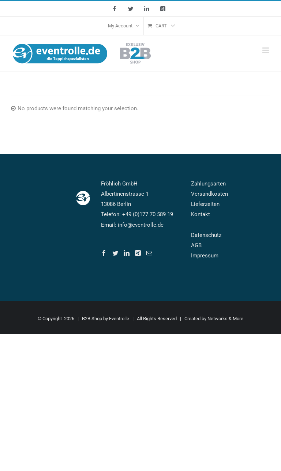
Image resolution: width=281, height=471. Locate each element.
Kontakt (200, 214)
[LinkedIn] (127, 253)
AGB (196, 245)
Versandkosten (209, 194)
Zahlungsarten (208, 183)
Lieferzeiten (205, 204)
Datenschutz (206, 235)
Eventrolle (119, 318)
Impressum (204, 255)
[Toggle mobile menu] (266, 50)
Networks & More (225, 318)
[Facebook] (104, 253)
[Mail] (149, 253)
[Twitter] (115, 253)
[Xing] (138, 253)
